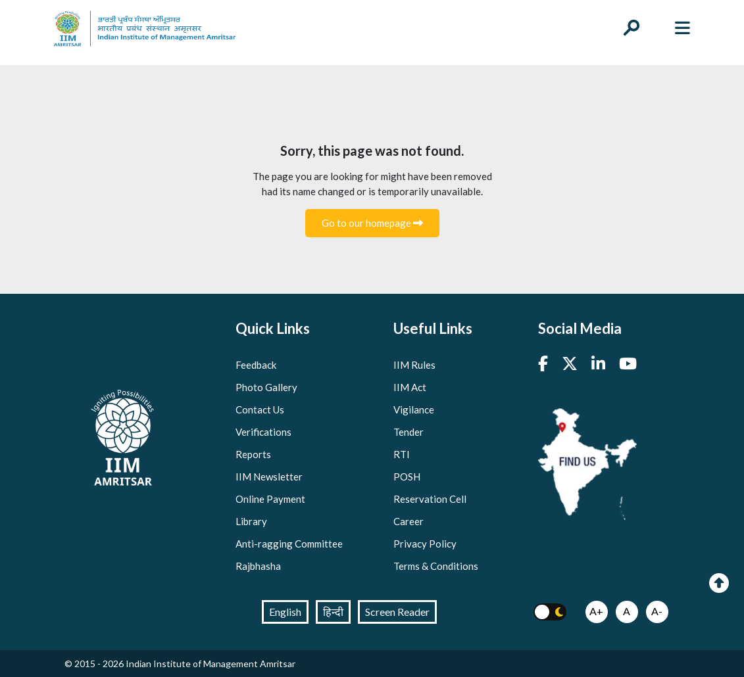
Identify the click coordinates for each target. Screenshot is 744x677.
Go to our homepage (372, 223)
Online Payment (270, 499)
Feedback (256, 365)
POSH (406, 476)
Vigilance (413, 409)
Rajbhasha (258, 566)
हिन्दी (333, 611)
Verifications (263, 432)
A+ (596, 611)
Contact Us (260, 409)
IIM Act (409, 387)
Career (408, 521)
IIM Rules (414, 365)
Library (251, 521)
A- (656, 611)
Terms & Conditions (435, 566)
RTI (401, 454)
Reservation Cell (429, 499)
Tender (408, 432)
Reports (253, 454)
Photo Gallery (266, 387)
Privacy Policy (425, 543)
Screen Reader (397, 611)
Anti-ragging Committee (289, 543)
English (285, 611)
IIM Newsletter (269, 476)
